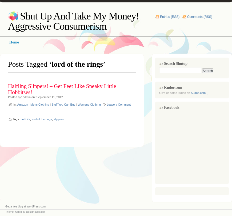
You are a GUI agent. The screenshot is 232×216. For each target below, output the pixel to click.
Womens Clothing (89, 104)
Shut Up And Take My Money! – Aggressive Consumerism (77, 21)
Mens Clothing (39, 104)
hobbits (25, 119)
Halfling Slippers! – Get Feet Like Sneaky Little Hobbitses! (62, 89)
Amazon (22, 104)
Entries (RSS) (169, 17)
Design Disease (35, 211)
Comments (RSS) (199, 17)
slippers (59, 119)
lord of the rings (42, 119)
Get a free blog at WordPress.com (25, 206)
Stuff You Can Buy (63, 104)
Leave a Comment (119, 104)
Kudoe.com (198, 92)
